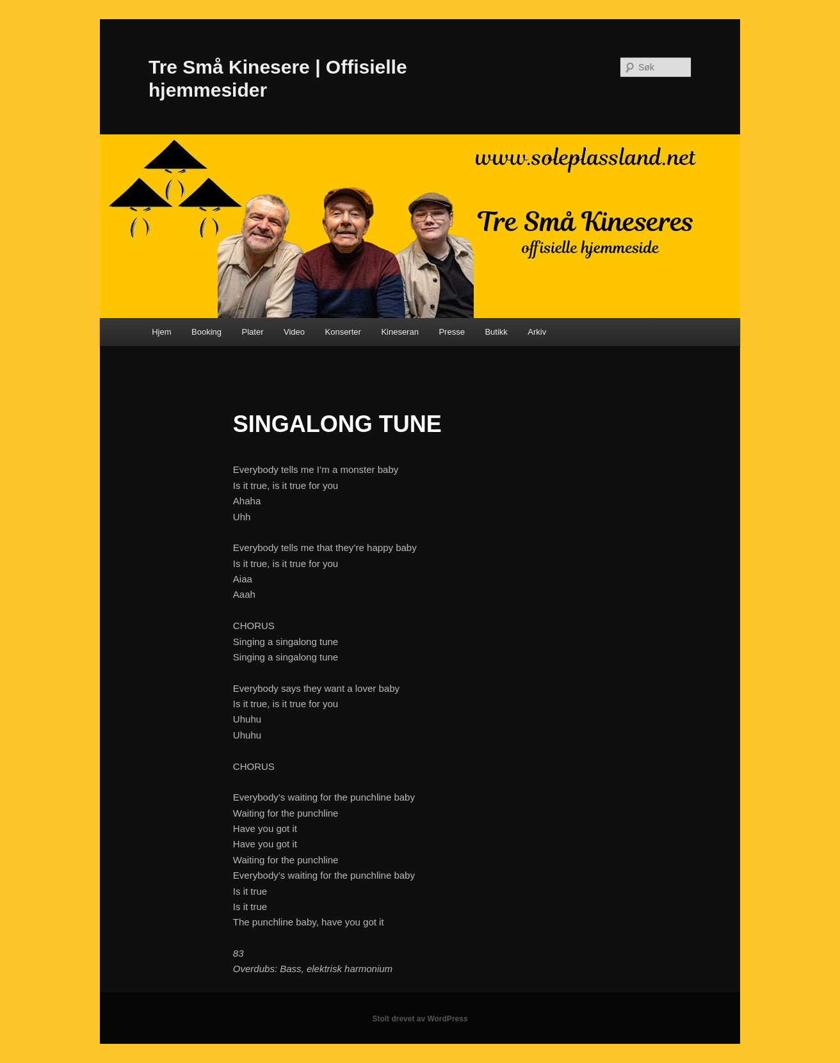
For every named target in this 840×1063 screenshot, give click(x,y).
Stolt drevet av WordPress (419, 1018)
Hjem (161, 332)
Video (294, 332)
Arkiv (537, 332)
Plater (253, 332)
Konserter (343, 332)
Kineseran (400, 332)
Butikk (496, 332)
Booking (206, 332)
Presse (451, 332)
